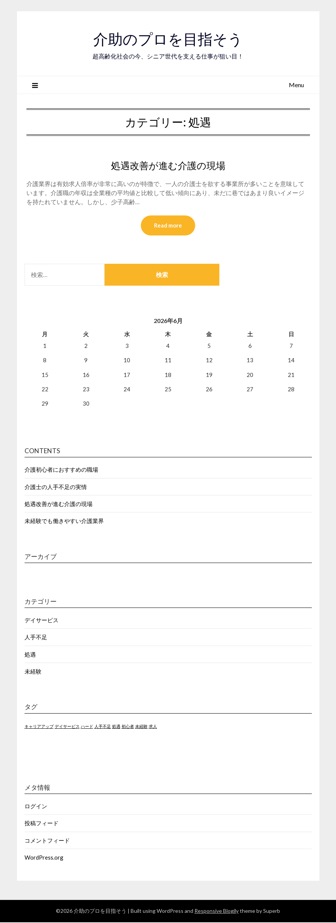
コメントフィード (47, 840)
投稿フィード (42, 823)
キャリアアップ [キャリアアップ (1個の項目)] (39, 726)
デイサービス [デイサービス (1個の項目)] (67, 726)
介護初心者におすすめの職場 (61, 470)
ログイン (36, 806)
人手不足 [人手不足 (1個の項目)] (102, 726)
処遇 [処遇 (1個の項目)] (116, 726)
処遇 (30, 654)
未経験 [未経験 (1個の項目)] (141, 726)
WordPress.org (44, 858)
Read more (168, 225)
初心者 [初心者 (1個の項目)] (128, 726)
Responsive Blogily (216, 911)
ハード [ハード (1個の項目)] (87, 726)
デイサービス (42, 620)
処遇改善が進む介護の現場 (168, 165)
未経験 (33, 672)
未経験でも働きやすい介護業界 (64, 521)
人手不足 (36, 637)
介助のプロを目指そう (168, 38)
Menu (296, 84)
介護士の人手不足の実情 (56, 487)
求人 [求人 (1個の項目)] (153, 726)
